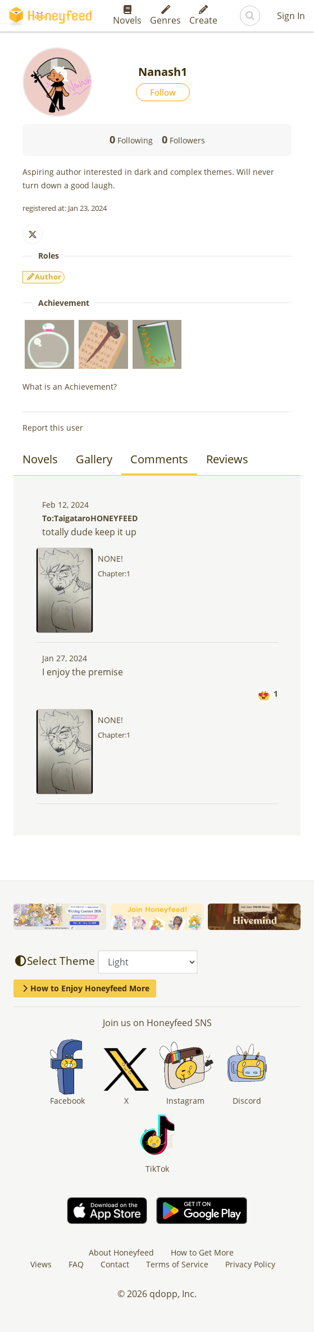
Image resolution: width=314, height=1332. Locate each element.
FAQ (76, 1264)
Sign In (291, 16)
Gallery (94, 459)
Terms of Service (177, 1264)
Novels (127, 15)
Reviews (227, 459)
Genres (165, 15)
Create (203, 15)
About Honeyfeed (121, 1252)
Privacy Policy (250, 1264)
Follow (163, 92)
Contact (115, 1264)
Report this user (52, 427)
